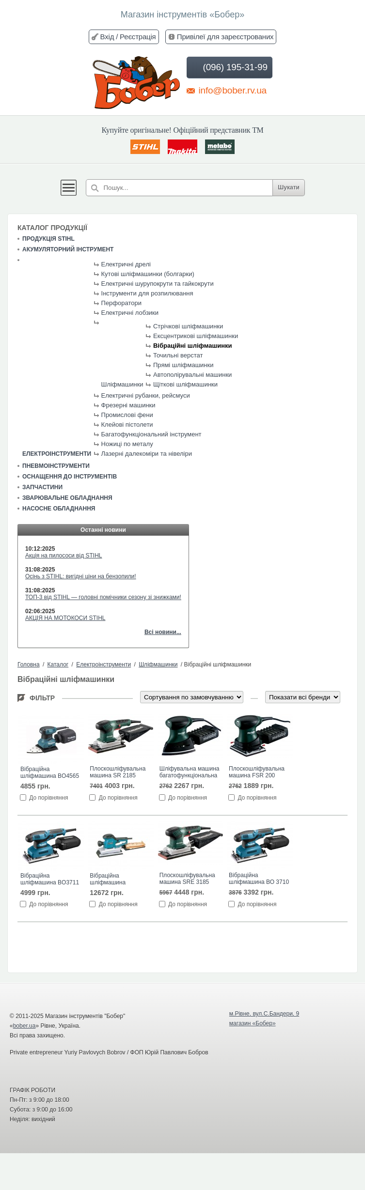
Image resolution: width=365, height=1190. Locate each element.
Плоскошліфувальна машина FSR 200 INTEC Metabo (257, 772)
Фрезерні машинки (128, 405)
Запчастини (42, 487)
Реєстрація (138, 36)
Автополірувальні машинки (192, 374)
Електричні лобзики (130, 312)
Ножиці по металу (127, 444)
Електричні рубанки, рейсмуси (145, 395)
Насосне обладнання (58, 508)
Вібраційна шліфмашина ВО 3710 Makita (259, 879)
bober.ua (24, 1025)
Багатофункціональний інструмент (151, 434)
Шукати (289, 187)
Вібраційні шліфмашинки (192, 345)
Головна (28, 664)
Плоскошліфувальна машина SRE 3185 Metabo (187, 879)
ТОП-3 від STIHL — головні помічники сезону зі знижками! (103, 597)
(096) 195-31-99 (229, 67)
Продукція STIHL (48, 238)
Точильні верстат (178, 355)
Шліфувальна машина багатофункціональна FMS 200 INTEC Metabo (189, 772)
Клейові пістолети (127, 424)
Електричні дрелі (126, 264)
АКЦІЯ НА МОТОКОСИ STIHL (65, 618)
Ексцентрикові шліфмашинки (195, 336)
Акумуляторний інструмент (67, 249)
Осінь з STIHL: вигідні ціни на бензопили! (80, 576)
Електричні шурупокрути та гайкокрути (157, 283)
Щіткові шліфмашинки (185, 384)
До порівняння (48, 797)
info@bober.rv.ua (227, 90)
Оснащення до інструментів (69, 476)
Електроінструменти (56, 453)
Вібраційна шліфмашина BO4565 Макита (49, 773)
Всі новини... (162, 632)
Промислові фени (127, 414)
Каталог (58, 664)
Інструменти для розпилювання (147, 293)
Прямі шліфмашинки (183, 365)
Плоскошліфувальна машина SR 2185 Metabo (117, 772)
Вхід (107, 36)
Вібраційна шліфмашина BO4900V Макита (113, 879)
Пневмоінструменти (56, 466)
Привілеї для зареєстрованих (225, 36)
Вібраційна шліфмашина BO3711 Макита (49, 879)
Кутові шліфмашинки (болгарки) (147, 274)
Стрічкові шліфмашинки (188, 326)
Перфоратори (121, 303)
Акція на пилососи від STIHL (63, 555)
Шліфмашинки (122, 384)
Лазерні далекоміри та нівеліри (146, 453)
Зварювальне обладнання (67, 498)
